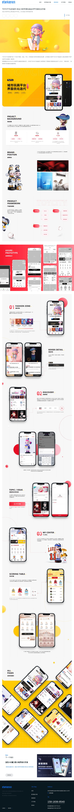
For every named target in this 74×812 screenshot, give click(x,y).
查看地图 (50, 793)
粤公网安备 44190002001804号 (9, 795)
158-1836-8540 (56, 801)
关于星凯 (33, 801)
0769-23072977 (57, 808)
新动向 (32, 805)
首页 (32, 790)
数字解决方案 (34, 794)
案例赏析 (33, 798)
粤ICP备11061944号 (6, 793)
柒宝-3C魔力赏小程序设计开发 (16, 762)
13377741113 (57, 806)
